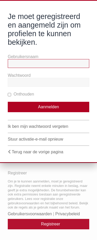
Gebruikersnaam (23, 56)
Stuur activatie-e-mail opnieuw (35, 139)
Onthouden (21, 94)
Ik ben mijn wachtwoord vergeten (38, 126)
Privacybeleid (67, 214)
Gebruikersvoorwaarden (30, 214)
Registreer (50, 224)
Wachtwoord (19, 75)
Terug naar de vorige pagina (37, 152)
